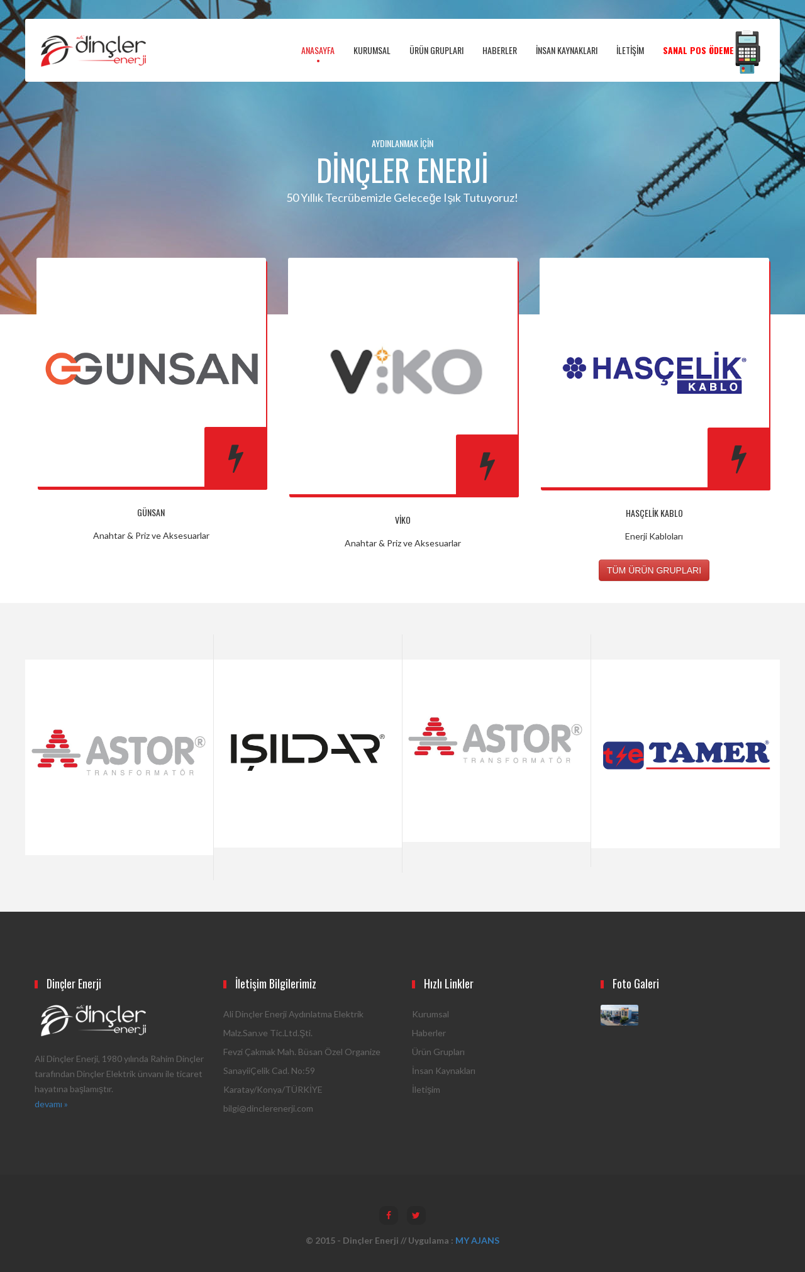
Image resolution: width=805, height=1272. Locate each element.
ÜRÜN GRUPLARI (436, 50)
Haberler (429, 1032)
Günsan (151, 512)
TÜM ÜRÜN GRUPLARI (654, 570)
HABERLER (499, 50)
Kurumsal (430, 1014)
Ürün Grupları (438, 1051)
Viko (403, 519)
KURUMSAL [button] (372, 50)
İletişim (426, 1089)
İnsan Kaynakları (443, 1070)
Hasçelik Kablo (654, 512)
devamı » (51, 1103)
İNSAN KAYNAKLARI (566, 50)
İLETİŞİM (630, 50)
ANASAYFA (318, 50)
